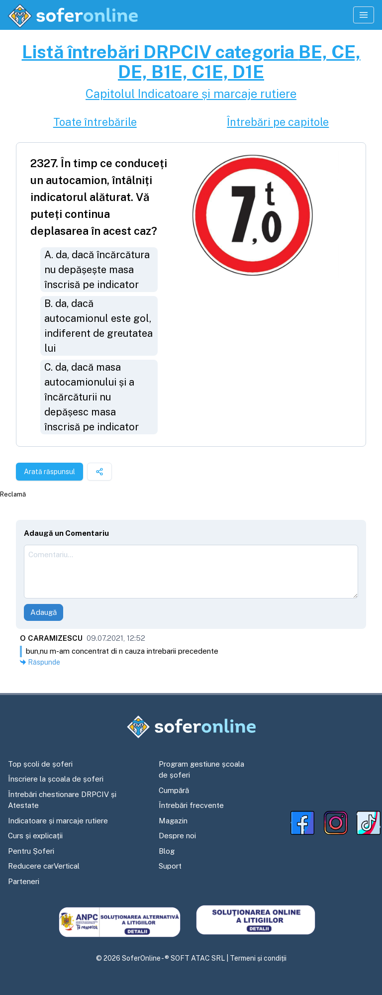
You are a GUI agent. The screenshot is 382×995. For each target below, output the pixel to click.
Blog (167, 851)
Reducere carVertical (44, 866)
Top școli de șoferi (40, 764)
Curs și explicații (35, 835)
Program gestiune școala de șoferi (201, 770)
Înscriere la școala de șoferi (55, 779)
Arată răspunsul (49, 472)
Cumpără (174, 790)
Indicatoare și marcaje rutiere (58, 820)
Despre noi (177, 835)
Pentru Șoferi (31, 851)
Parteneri (23, 881)
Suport (170, 866)
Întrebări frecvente (191, 805)
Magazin (173, 820)
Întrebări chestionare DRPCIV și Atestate (62, 800)
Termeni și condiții (258, 958)
